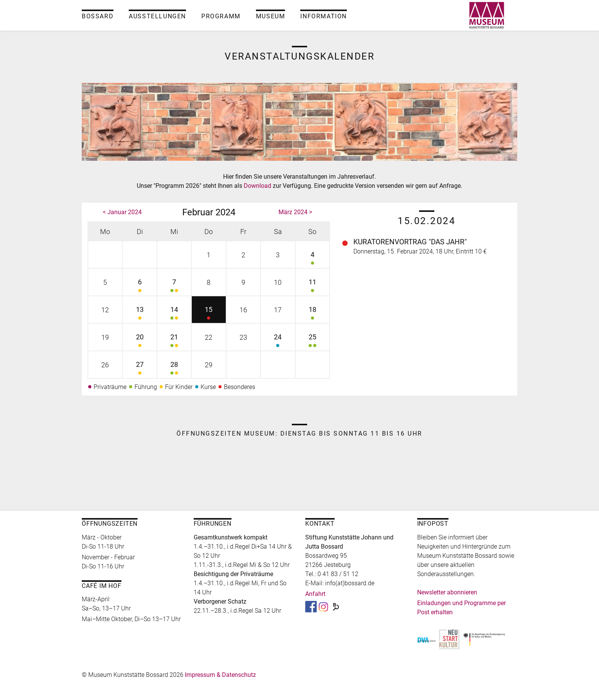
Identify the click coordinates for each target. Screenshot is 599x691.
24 (278, 341)
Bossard (97, 16)
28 (174, 369)
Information (323, 16)
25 (312, 341)
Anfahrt (315, 593)
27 (139, 369)
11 (312, 286)
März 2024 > (295, 212)
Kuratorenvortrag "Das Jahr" (410, 241)
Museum (270, 16)
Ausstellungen (157, 16)
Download (258, 185)
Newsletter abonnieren (447, 592)
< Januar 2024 (122, 212)
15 (209, 314)
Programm (221, 16)
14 (174, 314)
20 (139, 341)
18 (312, 314)
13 (139, 314)
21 (174, 341)
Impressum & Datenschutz (220, 674)
